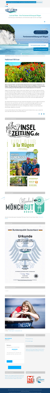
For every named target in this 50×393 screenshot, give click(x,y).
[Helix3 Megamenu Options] (44, 21)
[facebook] (5, 6)
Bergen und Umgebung (10, 375)
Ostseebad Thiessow (39, 350)
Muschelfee (9, 361)
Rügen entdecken (18, 55)
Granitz (17, 375)
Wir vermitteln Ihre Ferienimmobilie (16, 390)
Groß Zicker (41, 349)
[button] (1, 39)
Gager (36, 349)
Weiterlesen (39, 2)
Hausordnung (30, 338)
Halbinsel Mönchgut (30, 349)
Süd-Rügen (19, 378)
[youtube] (7, 6)
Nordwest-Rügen (12, 378)
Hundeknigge (30, 341)
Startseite (12, 55)
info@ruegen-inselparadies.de (15, 330)
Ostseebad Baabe (30, 350)
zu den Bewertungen (14, 367)
